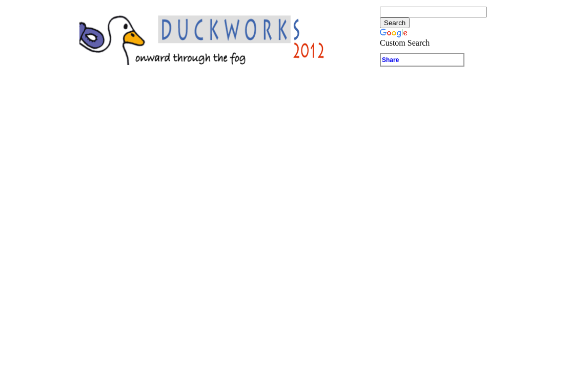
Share (390, 60)
